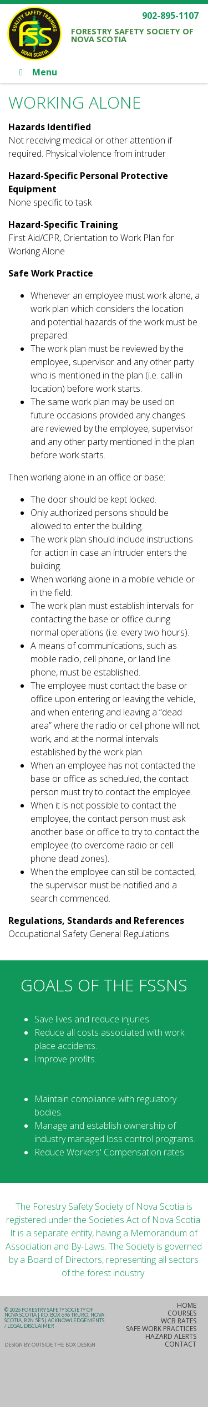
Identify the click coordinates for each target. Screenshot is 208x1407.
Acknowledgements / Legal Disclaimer (54, 1323)
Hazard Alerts (170, 1336)
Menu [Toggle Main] (36, 72)
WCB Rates (178, 1321)
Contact (180, 1344)
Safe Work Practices (161, 1328)
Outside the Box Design (63, 1345)
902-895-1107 (170, 15)
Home (186, 1305)
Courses (182, 1313)
